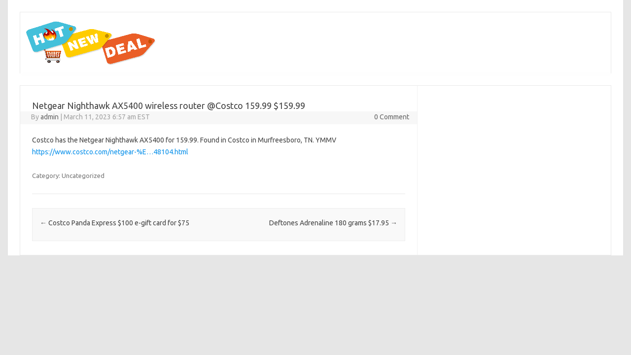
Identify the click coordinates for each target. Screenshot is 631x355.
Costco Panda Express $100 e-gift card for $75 (114, 223)
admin (49, 117)
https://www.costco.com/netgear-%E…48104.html (110, 152)
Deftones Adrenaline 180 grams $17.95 (333, 223)
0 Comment (391, 117)
